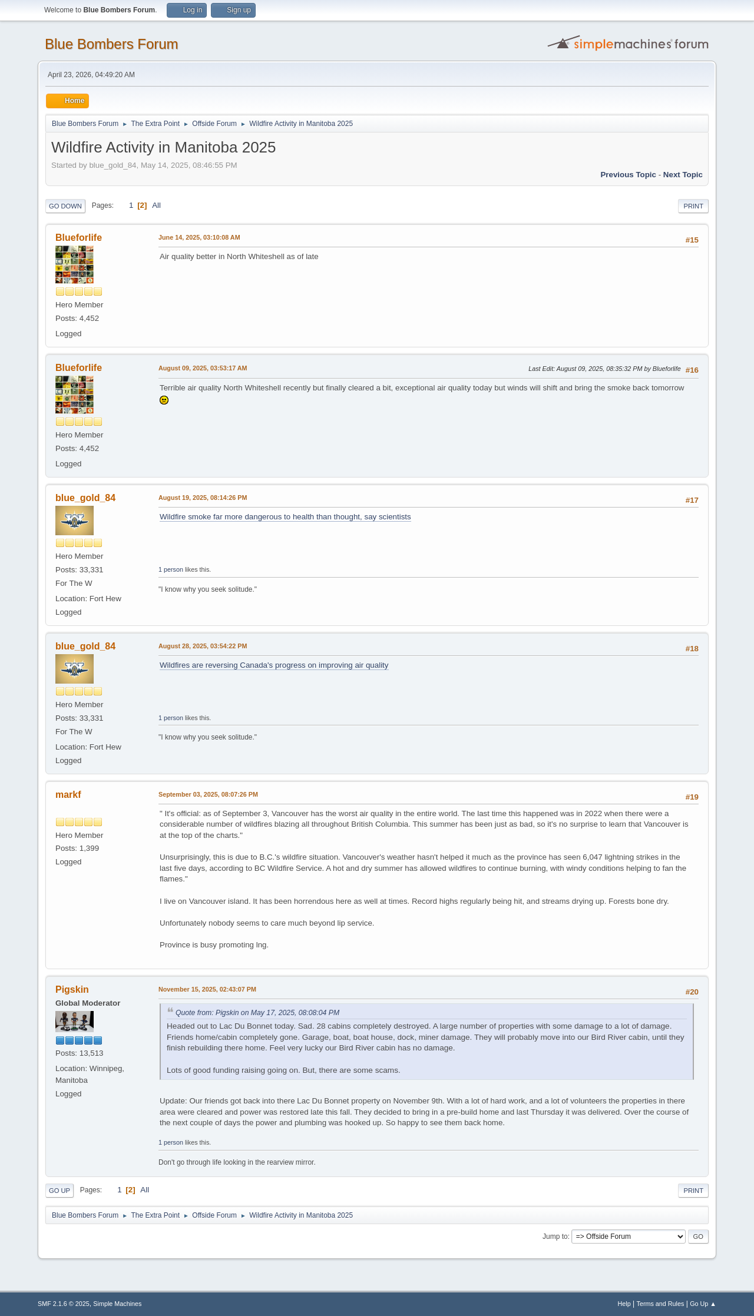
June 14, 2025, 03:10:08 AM (199, 237)
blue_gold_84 (85, 498)
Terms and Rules (660, 1303)
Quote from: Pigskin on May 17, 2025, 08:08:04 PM (257, 1013)
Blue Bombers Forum (111, 44)
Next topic (683, 174)
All (156, 205)
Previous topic (628, 174)
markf (68, 795)
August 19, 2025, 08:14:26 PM (202, 497)
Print (693, 206)
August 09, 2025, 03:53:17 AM (202, 368)
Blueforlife (78, 238)
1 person (170, 569)
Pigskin (72, 989)
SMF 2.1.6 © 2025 (64, 1303)
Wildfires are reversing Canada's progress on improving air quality (274, 665)
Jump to (555, 1236)
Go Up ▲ (703, 1303)
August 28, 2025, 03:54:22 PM (202, 645)
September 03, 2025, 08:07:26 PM (208, 794)
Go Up (59, 1190)
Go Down (65, 206)
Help (624, 1303)
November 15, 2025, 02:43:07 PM (207, 989)
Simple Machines (117, 1303)
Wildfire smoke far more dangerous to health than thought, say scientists (285, 516)
